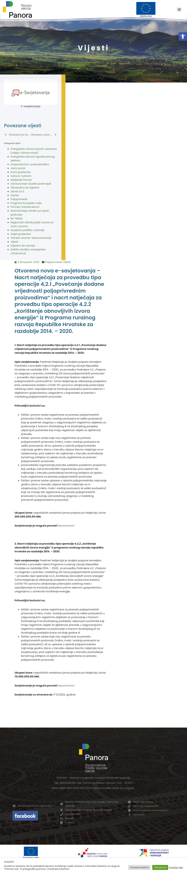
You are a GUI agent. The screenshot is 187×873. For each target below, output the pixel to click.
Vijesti (14, 242)
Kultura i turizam (21, 176)
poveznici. (68, 526)
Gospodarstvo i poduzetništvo (30, 164)
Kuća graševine (21, 172)
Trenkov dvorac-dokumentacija (31, 238)
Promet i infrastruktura (25, 207)
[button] (183, 36)
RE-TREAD (17, 218)
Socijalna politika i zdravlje (27, 230)
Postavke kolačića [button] (139, 867)
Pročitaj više (176, 867)
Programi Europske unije (26, 203)
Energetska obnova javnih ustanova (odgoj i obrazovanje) (34, 151)
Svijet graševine (21, 234)
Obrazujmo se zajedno (25, 187)
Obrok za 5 (17, 191)
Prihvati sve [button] (160, 867)
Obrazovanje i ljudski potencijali (31, 184)
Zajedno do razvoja (23, 245)
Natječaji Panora (21, 180)
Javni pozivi (18, 168)
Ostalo (15, 195)
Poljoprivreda (19, 199)
